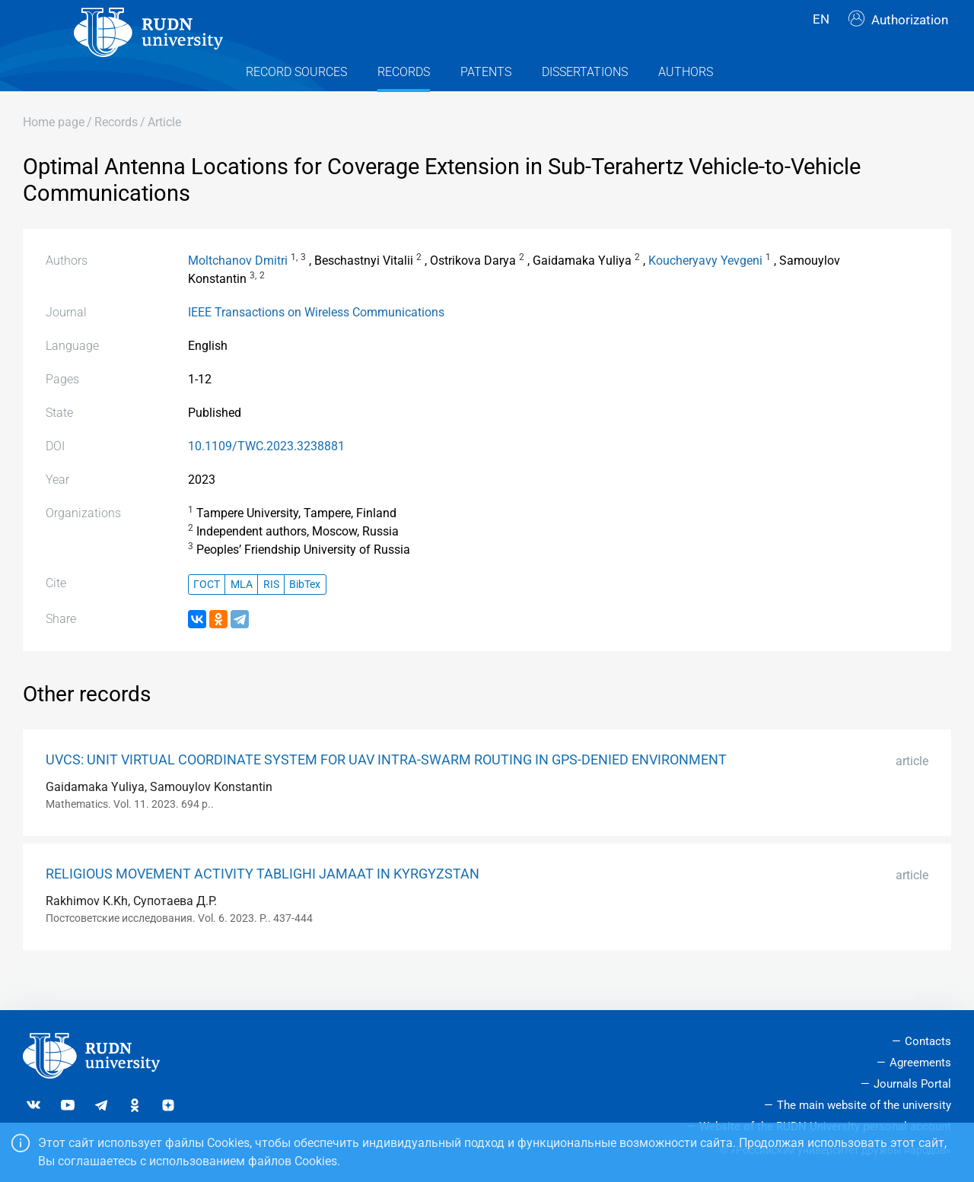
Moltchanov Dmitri (238, 291)
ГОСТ (206, 614)
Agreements (920, 1063)
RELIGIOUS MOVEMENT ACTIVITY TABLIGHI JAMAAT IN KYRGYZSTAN (262, 904)
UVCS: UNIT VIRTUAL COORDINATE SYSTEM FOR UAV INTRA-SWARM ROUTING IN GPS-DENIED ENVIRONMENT (386, 790)
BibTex (304, 614)
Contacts (928, 1042)
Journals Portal (912, 1084)
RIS (271, 614)
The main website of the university (864, 1105)
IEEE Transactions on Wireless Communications (316, 342)
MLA (242, 614)
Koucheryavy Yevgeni (705, 291)
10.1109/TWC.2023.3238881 (266, 476)
